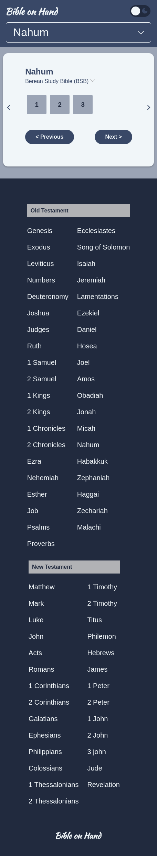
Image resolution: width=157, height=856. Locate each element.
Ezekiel (88, 313)
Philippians (45, 751)
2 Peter (98, 702)
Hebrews (100, 653)
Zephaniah (93, 478)
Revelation (103, 784)
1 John (97, 718)
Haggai (88, 494)
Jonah (86, 412)
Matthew (42, 587)
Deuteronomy (48, 296)
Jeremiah (91, 280)
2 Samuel (41, 379)
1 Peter (98, 686)
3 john (96, 751)
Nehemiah (43, 478)
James (97, 669)
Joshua (38, 313)
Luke (36, 620)
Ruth (34, 346)
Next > (113, 137)
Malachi (89, 527)
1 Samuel (41, 362)
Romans (41, 669)
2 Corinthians (49, 702)
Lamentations (97, 296)
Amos (86, 379)
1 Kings (38, 395)
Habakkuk (92, 461)
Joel (83, 362)
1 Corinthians (49, 686)
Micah (86, 428)
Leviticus (40, 263)
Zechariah (92, 510)
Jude (94, 768)
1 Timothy (102, 587)
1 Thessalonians (53, 784)
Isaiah (86, 263)
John (36, 636)
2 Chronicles (46, 445)
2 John (97, 735)
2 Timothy (102, 603)
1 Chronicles (46, 428)
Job (32, 510)
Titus (94, 620)
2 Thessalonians (53, 801)
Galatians (43, 718)
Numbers (41, 280)
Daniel (87, 329)
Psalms (38, 527)
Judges (38, 329)
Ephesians (45, 735)
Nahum (39, 71)
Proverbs (41, 543)
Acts (35, 653)
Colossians (45, 768)
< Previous (49, 137)
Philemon (101, 636)
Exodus (38, 247)
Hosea (87, 346)
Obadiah (90, 395)
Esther (37, 494)
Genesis (39, 230)
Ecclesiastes (96, 230)
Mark (36, 603)
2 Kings (38, 412)
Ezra (34, 461)
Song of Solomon (103, 247)
